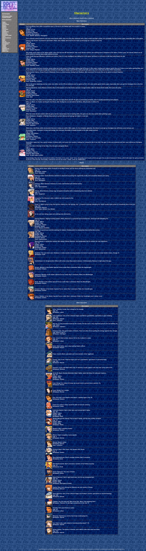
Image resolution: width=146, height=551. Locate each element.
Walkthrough (5, 48)
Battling (4, 26)
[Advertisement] (75, 539)
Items (3, 39)
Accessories (5, 24)
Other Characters (89, 18)
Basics (4, 25)
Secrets (4, 41)
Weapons (4, 49)
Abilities (4, 23)
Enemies (4, 32)
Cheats (4, 30)
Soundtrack (5, 43)
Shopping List (6, 42)
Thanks (4, 45)
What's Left (5, 51)
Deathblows (5, 31)
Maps (3, 40)
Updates (4, 47)
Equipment (5, 34)
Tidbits (4, 46)
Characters (5, 29)
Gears (4, 36)
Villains (81, 18)
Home (3, 22)
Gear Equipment (6, 37)
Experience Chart (6, 35)
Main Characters (74, 18)
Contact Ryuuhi (6, 17)
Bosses (4, 28)
